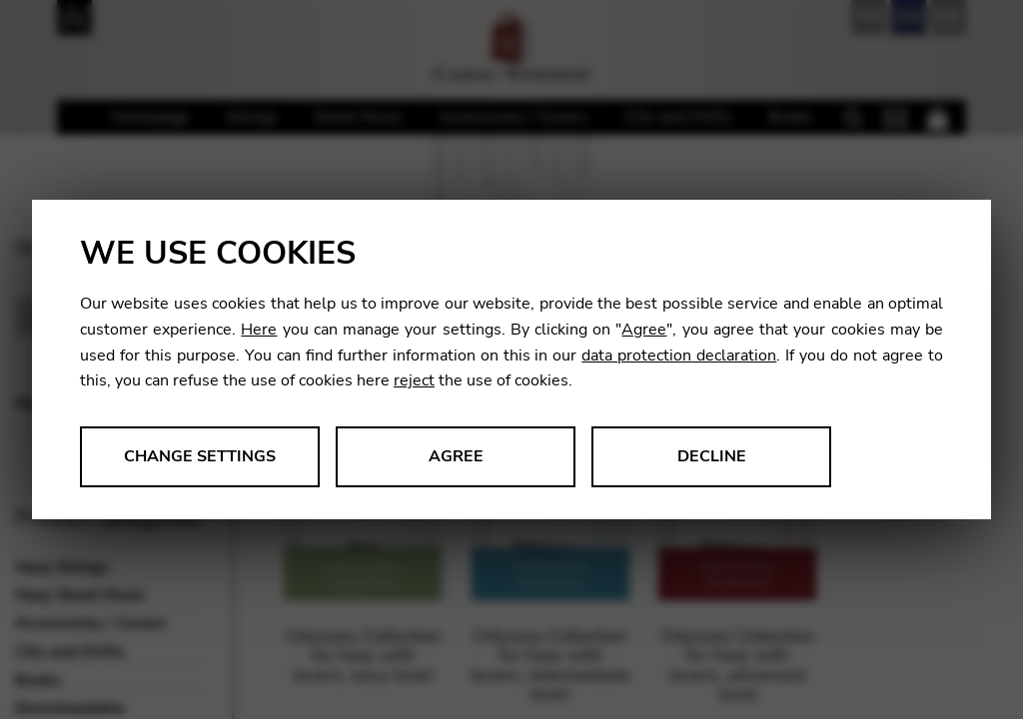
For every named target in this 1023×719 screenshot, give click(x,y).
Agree (643, 330)
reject (414, 380)
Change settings (200, 456)
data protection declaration (678, 355)
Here (259, 330)
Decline (711, 456)
